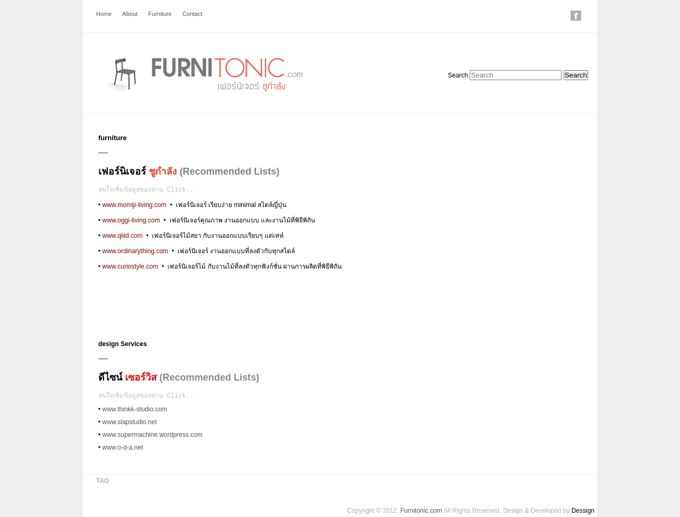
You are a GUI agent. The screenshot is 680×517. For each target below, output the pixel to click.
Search (458, 75)
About (130, 14)
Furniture (160, 14)
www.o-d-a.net (123, 447)
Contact (192, 14)
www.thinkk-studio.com (135, 409)
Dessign (583, 510)
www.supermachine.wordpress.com (153, 434)
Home (104, 14)
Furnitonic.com (421, 510)
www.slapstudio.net (130, 422)
